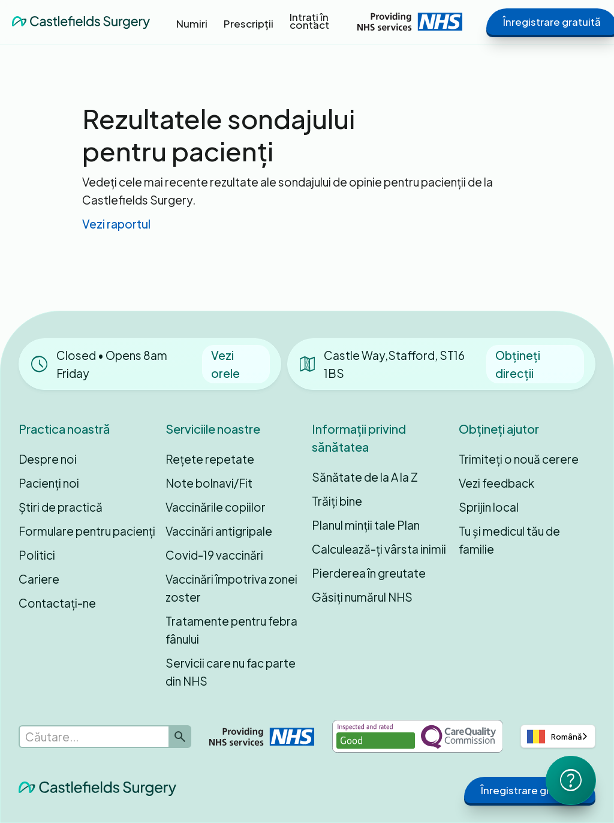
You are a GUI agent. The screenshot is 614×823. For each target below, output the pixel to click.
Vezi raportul (116, 224)
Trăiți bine (337, 501)
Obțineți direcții (517, 364)
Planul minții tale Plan (366, 525)
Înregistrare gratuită (530, 790)
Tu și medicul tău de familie (509, 540)
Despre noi (48, 459)
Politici (37, 555)
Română (554, 736)
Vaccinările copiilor (215, 507)
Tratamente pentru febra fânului (231, 630)
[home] (81, 22)
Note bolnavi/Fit (208, 483)
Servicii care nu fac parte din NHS (230, 672)
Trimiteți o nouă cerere (519, 459)
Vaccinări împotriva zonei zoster (231, 588)
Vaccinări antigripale (218, 531)
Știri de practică (61, 507)
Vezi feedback (496, 483)
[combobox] (557, 736)
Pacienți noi (49, 483)
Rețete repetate (209, 459)
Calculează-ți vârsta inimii (379, 549)
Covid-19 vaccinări (214, 555)
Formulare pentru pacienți (87, 531)
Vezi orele (225, 364)
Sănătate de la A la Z (365, 477)
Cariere (39, 579)
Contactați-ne (57, 603)
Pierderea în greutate (369, 573)
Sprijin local (489, 507)
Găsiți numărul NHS (362, 597)
